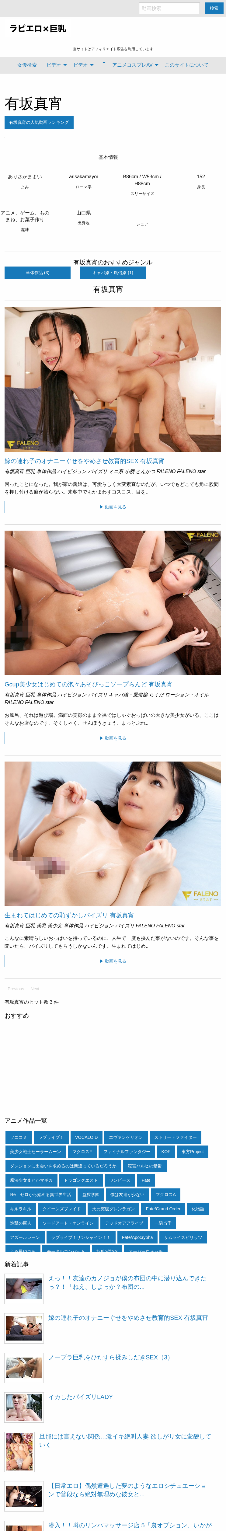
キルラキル (20, 1208)
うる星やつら (23, 1251)
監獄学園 (90, 1194)
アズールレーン (25, 1237)
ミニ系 (116, 471)
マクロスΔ (166, 1194)
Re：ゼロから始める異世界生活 (40, 1194)
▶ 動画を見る (112, 506)
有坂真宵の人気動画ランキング (39, 122)
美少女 (54, 925)
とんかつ (145, 471)
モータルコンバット (66, 1251)
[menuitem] (27, 65)
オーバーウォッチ (146, 1251)
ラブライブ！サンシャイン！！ (81, 1237)
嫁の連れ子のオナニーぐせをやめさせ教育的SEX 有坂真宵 (85, 461)
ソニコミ (18, 1137)
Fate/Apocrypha (137, 1237)
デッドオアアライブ (124, 1223)
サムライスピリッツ (183, 1237)
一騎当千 (163, 1223)
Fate (146, 1180)
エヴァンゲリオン (126, 1137)
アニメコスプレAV (132, 65)
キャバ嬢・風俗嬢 (128, 694)
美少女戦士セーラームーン (35, 1151)
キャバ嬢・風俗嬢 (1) (112, 272)
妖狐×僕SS (107, 1251)
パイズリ (97, 471)
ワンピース (119, 1180)
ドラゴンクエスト (81, 1180)
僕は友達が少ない (127, 1194)
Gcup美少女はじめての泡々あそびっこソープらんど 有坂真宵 (89, 684)
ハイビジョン (71, 471)
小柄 (129, 471)
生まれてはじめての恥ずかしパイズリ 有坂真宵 (69, 915)
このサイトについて (187, 65)
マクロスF (82, 1151)
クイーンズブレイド (62, 1208)
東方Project (193, 1151)
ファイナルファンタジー (126, 1151)
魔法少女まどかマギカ (31, 1180)
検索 (214, 8)
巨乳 (30, 471)
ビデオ (54, 65)
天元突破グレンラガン (113, 1208)
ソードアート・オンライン (68, 1223)
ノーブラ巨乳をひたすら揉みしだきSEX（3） (110, 1357)
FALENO (166, 471)
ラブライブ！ (51, 1137)
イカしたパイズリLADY (80, 1396)
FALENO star (191, 471)
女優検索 (27, 65)
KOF (166, 1151)
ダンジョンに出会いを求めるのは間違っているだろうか (63, 1165)
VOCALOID (86, 1137)
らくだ (156, 694)
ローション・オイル (187, 694)
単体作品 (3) (38, 272)
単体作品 (46, 471)
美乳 (41, 925)
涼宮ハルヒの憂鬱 (145, 1165)
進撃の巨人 (20, 1223)
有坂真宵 (34, 104)
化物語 (198, 1208)
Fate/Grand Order (163, 1208)
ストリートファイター (175, 1137)
